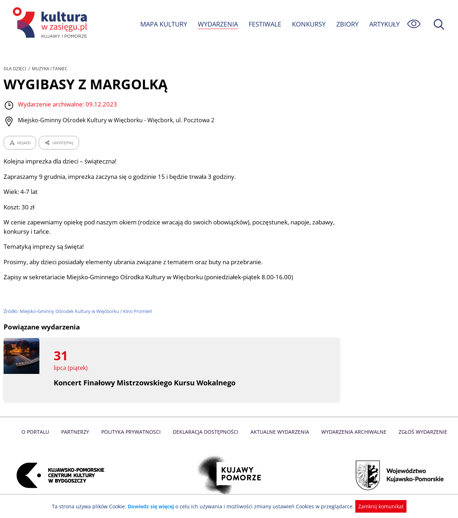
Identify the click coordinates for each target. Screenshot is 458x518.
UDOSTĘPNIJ (58, 143)
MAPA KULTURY (162, 24)
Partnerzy (77, 431)
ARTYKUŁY (384, 24)
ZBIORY (347, 24)
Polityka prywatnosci (132, 431)
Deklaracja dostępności (206, 431)
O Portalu (38, 431)
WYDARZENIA (217, 24)
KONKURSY (308, 24)
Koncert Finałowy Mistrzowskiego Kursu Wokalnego (146, 383)
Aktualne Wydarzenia (279, 431)
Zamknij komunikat (376, 506)
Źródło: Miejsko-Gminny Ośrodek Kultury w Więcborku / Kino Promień (79, 311)
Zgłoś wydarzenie (420, 431)
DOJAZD (19, 143)
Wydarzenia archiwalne (352, 431)
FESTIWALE (264, 24)
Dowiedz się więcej (153, 506)
